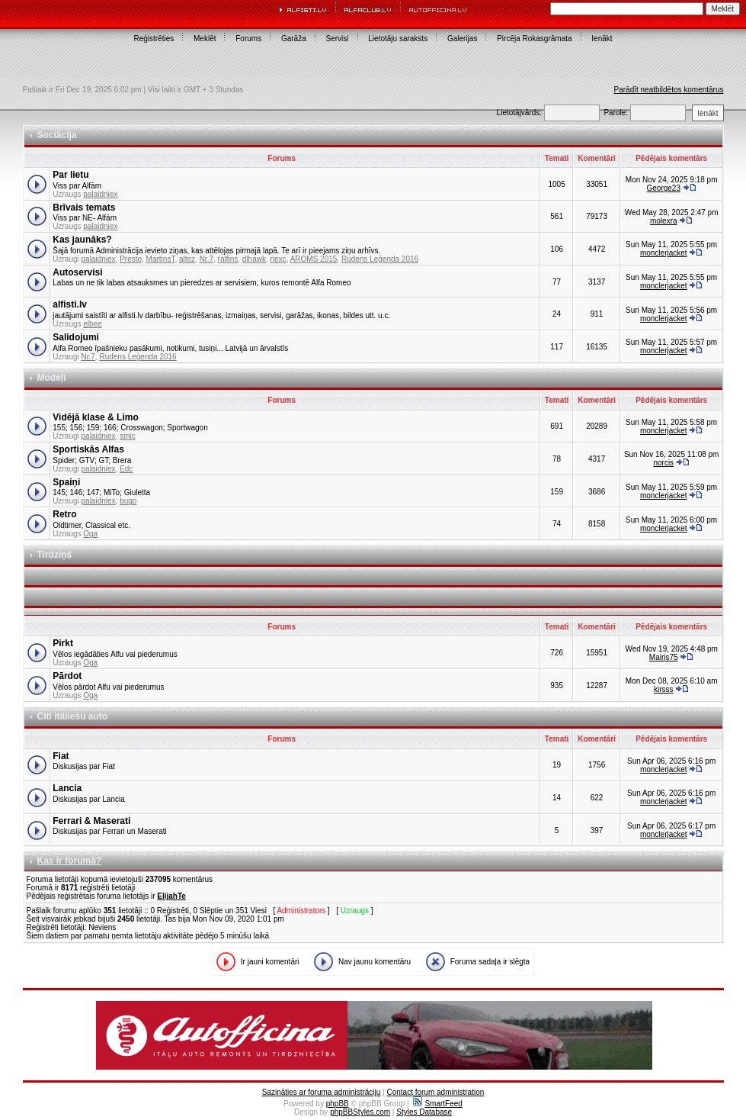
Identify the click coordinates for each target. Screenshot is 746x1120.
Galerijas (462, 38)
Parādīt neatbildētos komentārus (669, 89)
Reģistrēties (153, 38)
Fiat (61, 756)
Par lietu (70, 174)
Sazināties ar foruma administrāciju (321, 1092)
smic (128, 436)
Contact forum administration (435, 1092)
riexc (279, 259)
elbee (92, 324)
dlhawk (254, 259)
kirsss (664, 689)
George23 (663, 188)
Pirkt (63, 643)
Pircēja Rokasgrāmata (534, 38)
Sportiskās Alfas (88, 449)
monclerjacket (663, 253)
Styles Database (424, 1112)
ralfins (228, 259)
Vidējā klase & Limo (96, 417)
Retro (64, 514)
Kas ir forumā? (69, 860)
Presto (131, 259)
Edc (126, 469)
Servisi (337, 38)
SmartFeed (437, 1103)
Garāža (293, 38)
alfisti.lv (70, 304)
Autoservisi (77, 272)
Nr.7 (206, 259)
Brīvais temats (84, 207)
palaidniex (100, 194)
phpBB (337, 1103)
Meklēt (205, 38)
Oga (90, 533)
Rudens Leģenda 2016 (379, 259)
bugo (128, 501)
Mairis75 (663, 657)
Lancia (67, 788)
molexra (663, 221)
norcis (663, 463)
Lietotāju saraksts (397, 38)
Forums (248, 38)
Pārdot (67, 676)
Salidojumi (76, 337)
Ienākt (601, 38)
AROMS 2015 (314, 259)
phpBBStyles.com (360, 1112)
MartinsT (160, 259)
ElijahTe (171, 896)
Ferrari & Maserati (91, 821)
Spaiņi (66, 482)
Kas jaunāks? (82, 239)
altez (187, 259)
